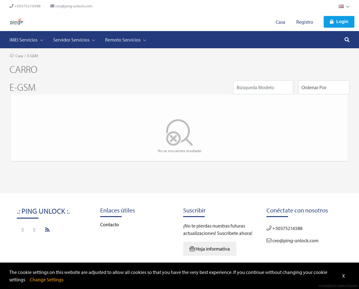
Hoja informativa (210, 249)
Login (339, 21)
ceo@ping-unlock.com (71, 5)
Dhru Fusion (347, 286)
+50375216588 (25, 5)
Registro (304, 22)
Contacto (109, 224)
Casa (280, 22)
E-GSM (32, 55)
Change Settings (46, 279)
